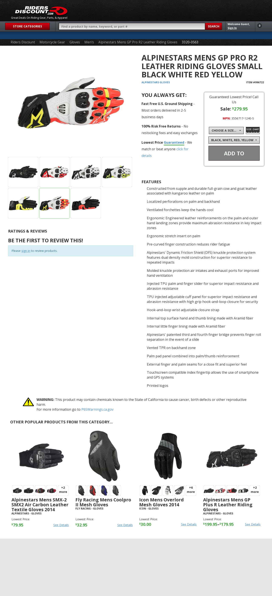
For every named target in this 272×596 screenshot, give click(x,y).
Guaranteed (174, 142)
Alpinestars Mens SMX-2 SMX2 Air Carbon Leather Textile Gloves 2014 (39, 504)
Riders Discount (23, 42)
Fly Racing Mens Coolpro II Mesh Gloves (103, 502)
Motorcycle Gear (52, 42)
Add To (234, 153)
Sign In (232, 28)
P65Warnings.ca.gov (97, 409)
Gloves (74, 42)
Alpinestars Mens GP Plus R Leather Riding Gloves (227, 504)
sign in (25, 251)
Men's (89, 42)
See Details (61, 525)
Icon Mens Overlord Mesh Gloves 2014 (161, 502)
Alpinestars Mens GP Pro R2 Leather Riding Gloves (137, 42)
